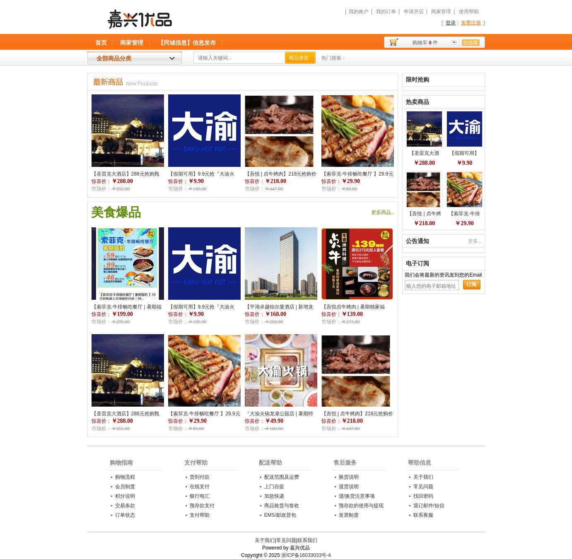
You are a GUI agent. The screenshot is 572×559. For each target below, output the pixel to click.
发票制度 (349, 515)
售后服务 (345, 462)
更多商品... (383, 212)
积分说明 (125, 496)
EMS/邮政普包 (280, 515)
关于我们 (423, 477)
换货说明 (349, 477)
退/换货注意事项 (357, 496)
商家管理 (441, 11)
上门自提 (274, 486)
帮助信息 (419, 462)
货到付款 (200, 477)
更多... (475, 241)
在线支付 (200, 486)
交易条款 (125, 505)
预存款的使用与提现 (361, 505)
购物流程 (125, 477)
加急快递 (274, 496)
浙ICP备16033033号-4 (306, 555)
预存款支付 (202, 505)
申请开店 (414, 11)
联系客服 (423, 515)
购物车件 (425, 43)
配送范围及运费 (281, 477)
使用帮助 (469, 11)
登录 (451, 23)
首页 (101, 42)
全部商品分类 (114, 58)
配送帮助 (270, 462)
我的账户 (359, 11)
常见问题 (423, 486)
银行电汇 (200, 496)
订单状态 (125, 515)
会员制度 (125, 486)
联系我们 (307, 540)
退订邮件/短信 (428, 505)
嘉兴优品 (183, 23)
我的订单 (386, 11)
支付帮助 (196, 462)
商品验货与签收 (281, 505)
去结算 (470, 43)
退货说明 (349, 486)
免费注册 (471, 23)
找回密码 (423, 496)
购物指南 (121, 462)
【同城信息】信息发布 (187, 42)
